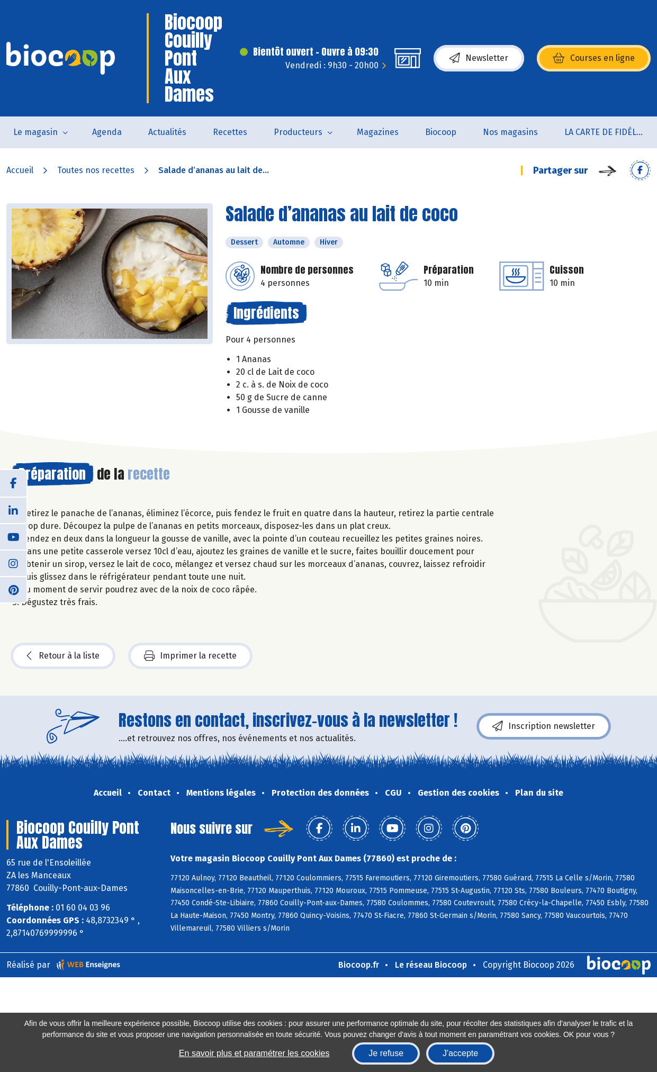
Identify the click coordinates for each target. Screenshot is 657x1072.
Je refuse (385, 1053)
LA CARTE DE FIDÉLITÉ (606, 132)
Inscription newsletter (543, 726)
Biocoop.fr (358, 965)
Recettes (230, 132)
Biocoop (440, 132)
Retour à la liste (63, 656)
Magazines (378, 132)
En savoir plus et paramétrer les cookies (254, 1053)
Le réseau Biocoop (431, 965)
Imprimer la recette (190, 656)
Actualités (167, 132)
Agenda (107, 132)
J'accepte (460, 1053)
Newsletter (478, 58)
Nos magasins (510, 132)
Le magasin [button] (35, 132)
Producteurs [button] (298, 132)
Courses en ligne (594, 58)
